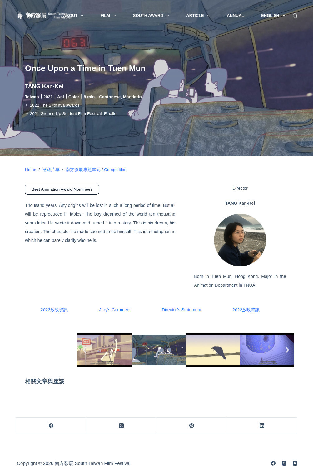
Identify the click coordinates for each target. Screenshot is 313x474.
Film (109, 15)
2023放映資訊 (54, 309)
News (38, 15)
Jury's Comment (115, 309)
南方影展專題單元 (82, 169)
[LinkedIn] (262, 425)
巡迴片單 (51, 169)
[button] (84, 350)
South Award (152, 15)
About (74, 15)
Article (199, 15)
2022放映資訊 (246, 309)
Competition (115, 169)
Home (30, 169)
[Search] (295, 15)
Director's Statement (181, 309)
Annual (235, 15)
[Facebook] (51, 425)
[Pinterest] (191, 425)
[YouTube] (295, 463)
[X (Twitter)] (121, 425)
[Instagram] (284, 463)
